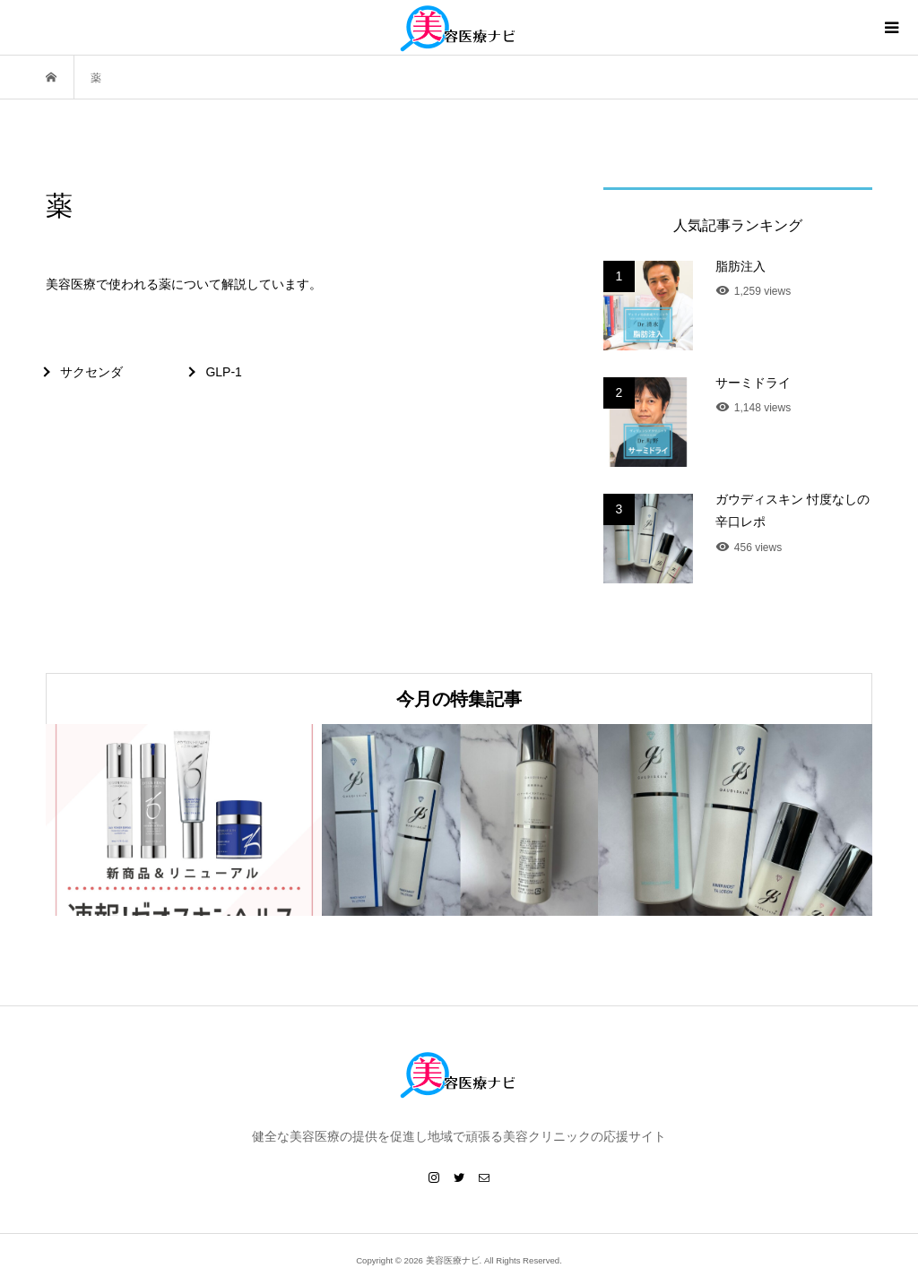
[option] (184, 820)
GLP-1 (223, 372)
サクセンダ (91, 372)
